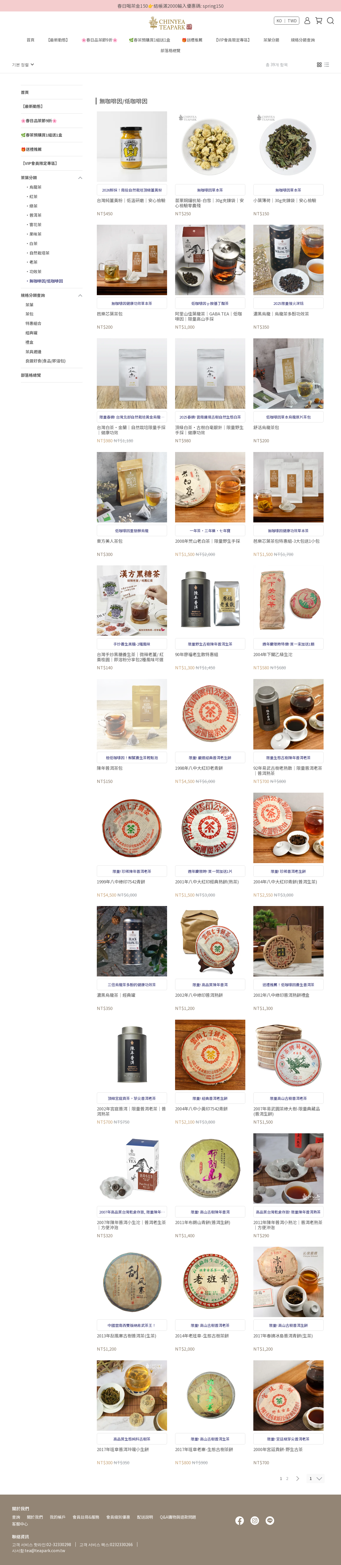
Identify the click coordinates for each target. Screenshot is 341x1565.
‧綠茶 (31, 205)
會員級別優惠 (118, 1516)
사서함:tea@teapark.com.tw (38, 1550)
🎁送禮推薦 (192, 40)
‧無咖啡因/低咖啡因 (44, 280)
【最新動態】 (58, 40)
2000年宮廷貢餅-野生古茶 (278, 1449)
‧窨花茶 (33, 224)
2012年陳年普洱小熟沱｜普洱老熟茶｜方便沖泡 (287, 1224)
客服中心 (20, 1523)
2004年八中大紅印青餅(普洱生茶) (285, 881)
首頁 (31, 40)
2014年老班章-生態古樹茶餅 (202, 1335)
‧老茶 (31, 262)
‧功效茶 (33, 271)
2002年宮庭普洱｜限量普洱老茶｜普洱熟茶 (131, 1111)
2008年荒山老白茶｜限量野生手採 (207, 541)
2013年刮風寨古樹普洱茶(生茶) (126, 1335)
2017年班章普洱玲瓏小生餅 (123, 1449)
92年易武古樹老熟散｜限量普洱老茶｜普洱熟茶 (287, 770)
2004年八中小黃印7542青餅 (201, 1108)
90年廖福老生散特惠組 (196, 654)
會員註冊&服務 (86, 1516)
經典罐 (31, 332)
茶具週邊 (33, 351)
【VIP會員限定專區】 (233, 40)
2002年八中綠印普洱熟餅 (199, 995)
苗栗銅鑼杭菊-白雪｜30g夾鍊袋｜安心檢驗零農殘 (209, 203)
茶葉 (29, 304)
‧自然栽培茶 (37, 252)
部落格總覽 (170, 50)
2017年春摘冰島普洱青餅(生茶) (283, 1335)
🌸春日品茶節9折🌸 (99, 40)
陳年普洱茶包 (110, 768)
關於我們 (35, 1516)
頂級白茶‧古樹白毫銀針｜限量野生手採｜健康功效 (209, 430)
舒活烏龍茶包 (266, 427)
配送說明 (145, 1516)
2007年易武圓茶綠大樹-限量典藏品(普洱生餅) (286, 1111)
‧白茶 (31, 243)
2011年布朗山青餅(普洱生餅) (202, 1222)
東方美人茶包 (110, 541)
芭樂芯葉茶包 (110, 313)
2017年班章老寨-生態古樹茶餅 (204, 1449)
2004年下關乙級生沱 (272, 654)
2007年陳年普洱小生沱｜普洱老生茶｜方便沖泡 (131, 1224)
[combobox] (106, 100)
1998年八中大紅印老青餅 (199, 768)
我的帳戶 (58, 1516)
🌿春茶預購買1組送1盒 (149, 40)
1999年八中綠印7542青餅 (121, 881)
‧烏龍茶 (33, 187)
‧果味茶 (33, 233)
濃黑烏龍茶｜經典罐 (116, 995)
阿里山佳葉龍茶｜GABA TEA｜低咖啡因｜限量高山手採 (208, 316)
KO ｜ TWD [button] (286, 20)
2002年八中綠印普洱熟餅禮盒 (281, 995)
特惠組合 (33, 323)
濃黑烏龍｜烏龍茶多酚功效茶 (281, 313)
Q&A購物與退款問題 (178, 1516)
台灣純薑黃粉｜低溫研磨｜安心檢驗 (131, 200)
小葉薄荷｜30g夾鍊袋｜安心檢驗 (284, 200)
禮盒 (29, 342)
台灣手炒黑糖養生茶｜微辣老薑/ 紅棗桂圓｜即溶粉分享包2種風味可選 (130, 657)
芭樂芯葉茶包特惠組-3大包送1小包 (286, 541)
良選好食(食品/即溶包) (45, 360)
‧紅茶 (31, 196)
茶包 (29, 313)
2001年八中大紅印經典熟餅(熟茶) (207, 881)
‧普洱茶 (33, 215)
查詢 (16, 1516)
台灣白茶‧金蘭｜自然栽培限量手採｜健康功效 (131, 430)
